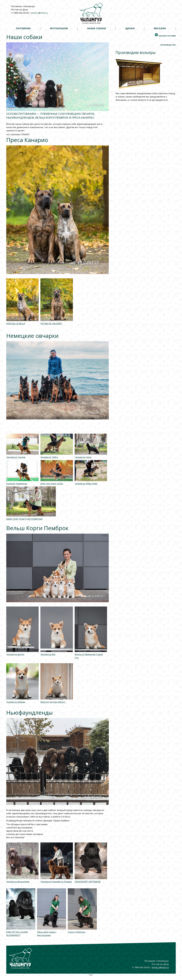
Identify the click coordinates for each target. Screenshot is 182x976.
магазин (160, 28)
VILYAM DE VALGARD (51, 323)
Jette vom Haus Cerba (51, 483)
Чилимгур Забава (15, 701)
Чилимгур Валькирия (17, 881)
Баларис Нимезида (16, 483)
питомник (23, 28)
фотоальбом (59, 28)
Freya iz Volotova (76, 931)
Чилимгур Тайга (49, 457)
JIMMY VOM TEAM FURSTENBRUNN (24, 518)
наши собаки (96, 28)
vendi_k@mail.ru (39, 12)
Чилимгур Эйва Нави (86, 483)
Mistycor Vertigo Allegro (52, 701)
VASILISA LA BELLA (15, 323)
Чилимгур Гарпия (15, 457)
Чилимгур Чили (83, 457)
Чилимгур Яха (47, 654)
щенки (130, 28)
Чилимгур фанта (15, 654)
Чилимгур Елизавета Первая (56, 881)
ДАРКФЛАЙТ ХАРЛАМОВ (88, 881)
